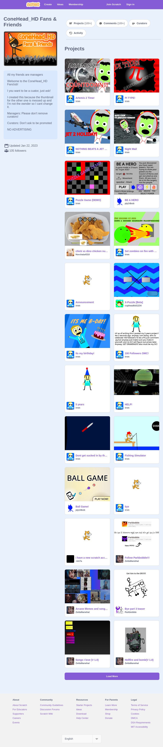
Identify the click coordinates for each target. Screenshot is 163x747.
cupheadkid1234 (133, 305)
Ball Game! (82, 506)
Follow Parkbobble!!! (137, 557)
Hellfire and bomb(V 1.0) (139, 659)
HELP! (128, 404)
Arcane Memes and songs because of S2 (92, 608)
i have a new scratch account (92, 557)
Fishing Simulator (135, 455)
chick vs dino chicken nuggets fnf (92, 251)
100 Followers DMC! (137, 353)
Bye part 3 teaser (135, 608)
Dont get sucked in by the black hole (92, 455)
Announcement (85, 302)
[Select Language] (81, 738)
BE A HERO (132, 200)
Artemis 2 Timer (85, 97)
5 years (80, 404)
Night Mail (131, 149)
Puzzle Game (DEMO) (88, 200)
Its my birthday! (85, 353)
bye (127, 506)
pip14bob (129, 203)
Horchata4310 (83, 254)
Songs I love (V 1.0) (87, 659)
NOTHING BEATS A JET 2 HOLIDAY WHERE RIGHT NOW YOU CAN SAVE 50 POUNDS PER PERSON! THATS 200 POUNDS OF (92, 149)
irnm (78, 101)
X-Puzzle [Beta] (134, 302)
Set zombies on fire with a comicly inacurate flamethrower (141, 251)
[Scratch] (33, 4)
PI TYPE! (130, 97)
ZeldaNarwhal (132, 561)
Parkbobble (130, 612)
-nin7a (79, 561)
